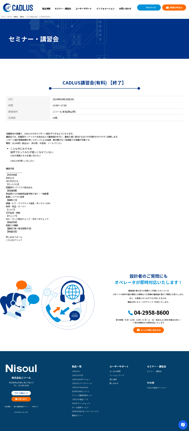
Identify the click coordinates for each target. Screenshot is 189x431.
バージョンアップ (116, 375)
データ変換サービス (80, 407)
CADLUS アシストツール (82, 383)
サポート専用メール (21, 393)
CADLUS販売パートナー (157, 387)
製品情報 (46, 8)
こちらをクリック (14, 240)
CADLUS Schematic (80, 387)
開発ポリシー (77, 415)
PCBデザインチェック (81, 403)
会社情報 (7, 406)
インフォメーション (105, 8)
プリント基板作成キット (82, 395)
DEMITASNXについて (80, 391)
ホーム (3, 17)
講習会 (22, 17)
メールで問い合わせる (150, 330)
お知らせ (35, 406)
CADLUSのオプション (81, 379)
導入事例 (113, 379)
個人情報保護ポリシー (21, 406)
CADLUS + (76, 371)
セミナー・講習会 (63, 8)
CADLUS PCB (77, 375)
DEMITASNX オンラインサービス (85, 411)
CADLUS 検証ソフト (80, 399)
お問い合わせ (125, 8)
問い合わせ (114, 383)
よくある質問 (115, 371)
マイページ (151, 7)
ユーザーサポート (83, 8)
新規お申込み (176, 7)
